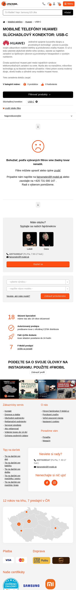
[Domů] (3, 21)
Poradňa (46, 437)
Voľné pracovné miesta (53, 418)
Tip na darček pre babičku (12, 464)
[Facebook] (47, 483)
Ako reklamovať (12, 428)
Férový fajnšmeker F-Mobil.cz (56, 411)
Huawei (28, 22)
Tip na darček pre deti (12, 457)
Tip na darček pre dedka (12, 470)
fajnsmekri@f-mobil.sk (49, 176)
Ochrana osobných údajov (16, 435)
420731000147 (25, 254)
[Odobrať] (32, 102)
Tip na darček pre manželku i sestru (12, 477)
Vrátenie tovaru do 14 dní (16, 432)
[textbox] (38, 282)
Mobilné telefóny (15, 22)
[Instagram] (54, 483)
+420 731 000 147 (44, 180)
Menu (68, 3)
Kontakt (8, 411)
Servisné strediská (13, 425)
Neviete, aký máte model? (18, 296)
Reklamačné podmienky (15, 421)
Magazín (46, 441)
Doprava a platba (12, 414)
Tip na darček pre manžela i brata (12, 483)
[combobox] (37, 116)
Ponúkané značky (51, 414)
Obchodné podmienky (14, 418)
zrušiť (57, 170)
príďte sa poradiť (24, 349)
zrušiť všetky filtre (12, 108)
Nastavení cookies (51, 421)
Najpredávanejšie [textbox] (12, 116)
